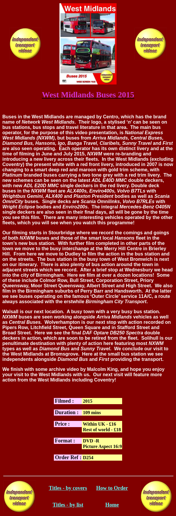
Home (112, 505)
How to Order (112, 488)
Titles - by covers (68, 488)
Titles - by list (68, 505)
